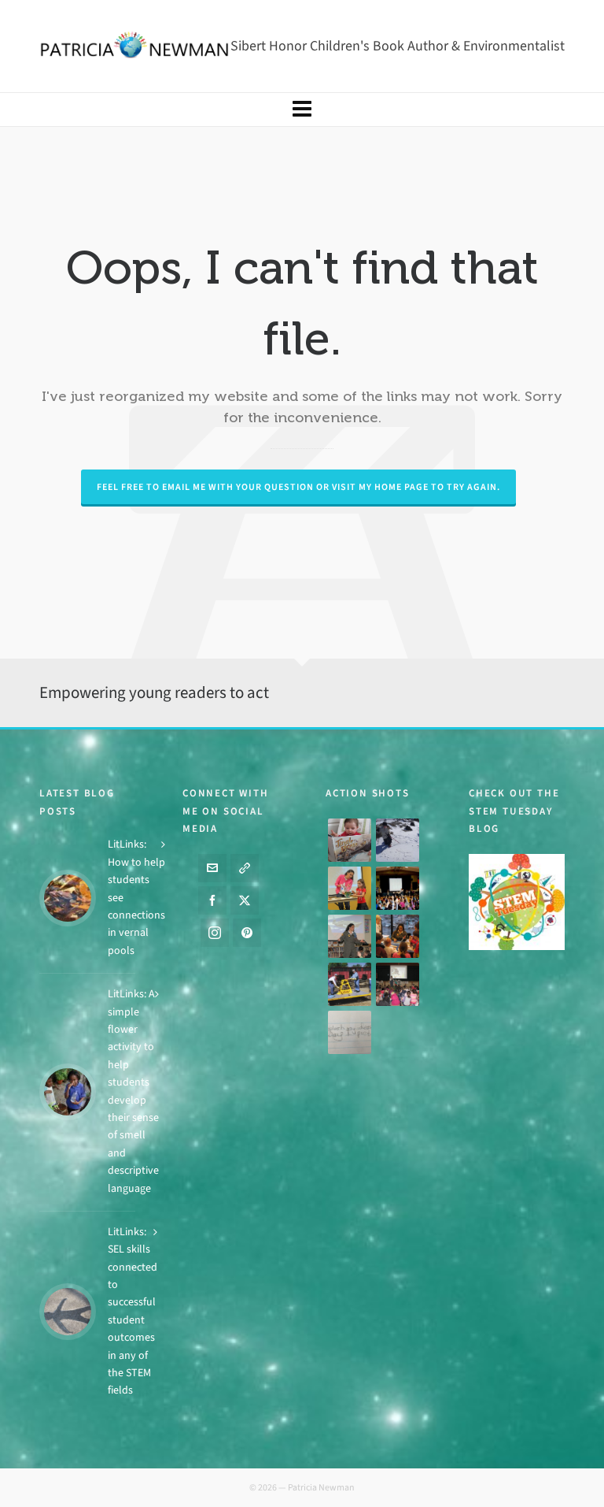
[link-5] (244, 868)
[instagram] (215, 933)
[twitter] (244, 900)
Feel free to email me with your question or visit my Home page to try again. (298, 487)
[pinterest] (247, 933)
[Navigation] (302, 109)
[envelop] (212, 868)
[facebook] (212, 900)
